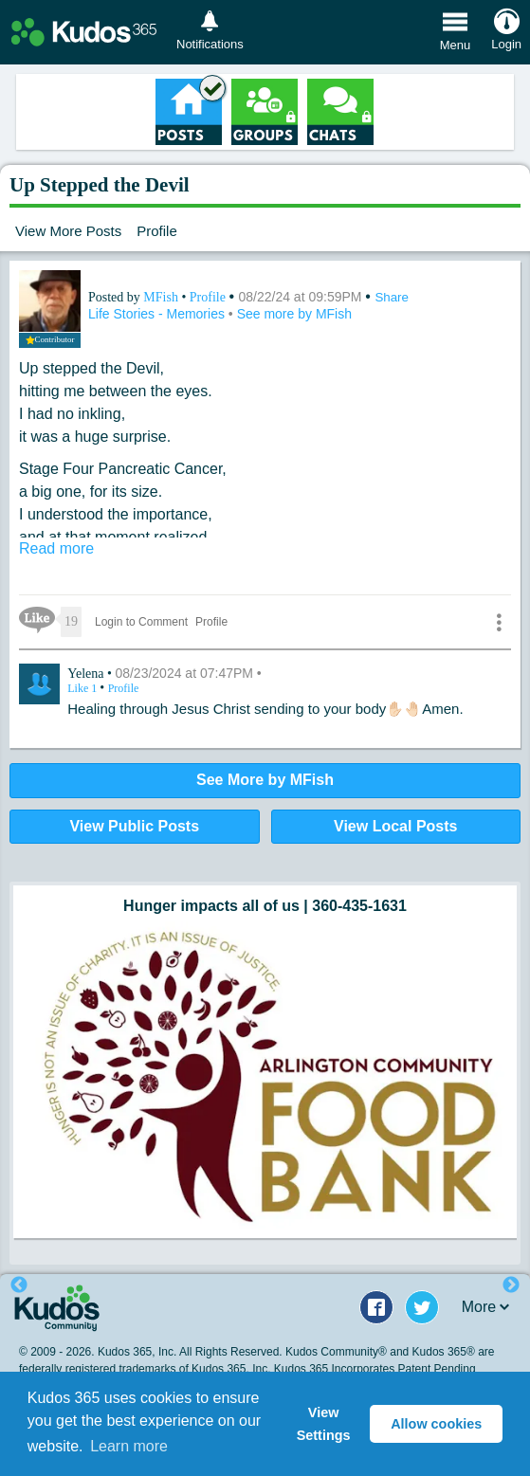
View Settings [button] (324, 1424)
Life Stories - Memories (158, 313)
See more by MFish (294, 313)
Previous (18, 1285)
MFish (162, 297)
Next (511, 1285)
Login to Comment (141, 622)
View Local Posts (395, 826)
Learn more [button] (129, 1446)
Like (83, 688)
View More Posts (68, 231)
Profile (157, 231)
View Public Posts (134, 826)
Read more (56, 548)
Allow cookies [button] (436, 1423)
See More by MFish (265, 780)
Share (392, 297)
